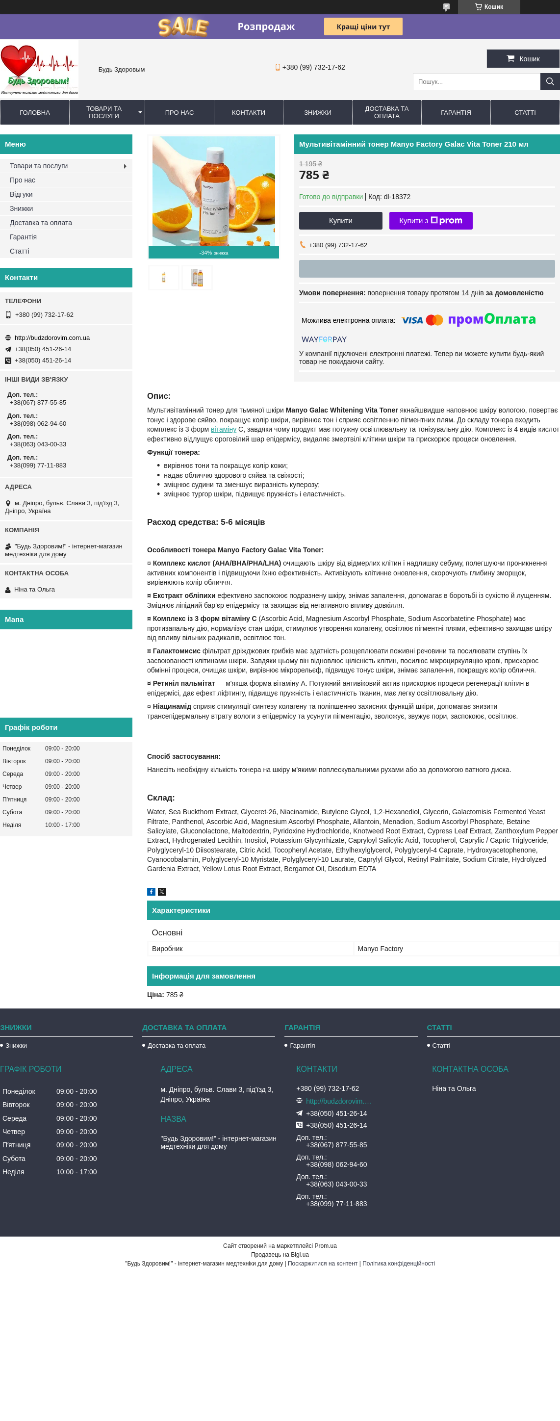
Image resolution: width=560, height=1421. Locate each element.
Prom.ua (326, 1245)
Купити (341, 220)
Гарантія (456, 112)
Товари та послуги (104, 112)
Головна (35, 112)
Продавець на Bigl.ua (280, 1254)
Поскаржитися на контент (322, 1263)
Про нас (179, 112)
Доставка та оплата (387, 112)
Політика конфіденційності (398, 1263)
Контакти (248, 112)
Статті (525, 112)
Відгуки (21, 194)
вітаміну (223, 429)
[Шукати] (550, 81)
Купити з (430, 220)
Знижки (317, 112)
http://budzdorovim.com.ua (52, 337)
